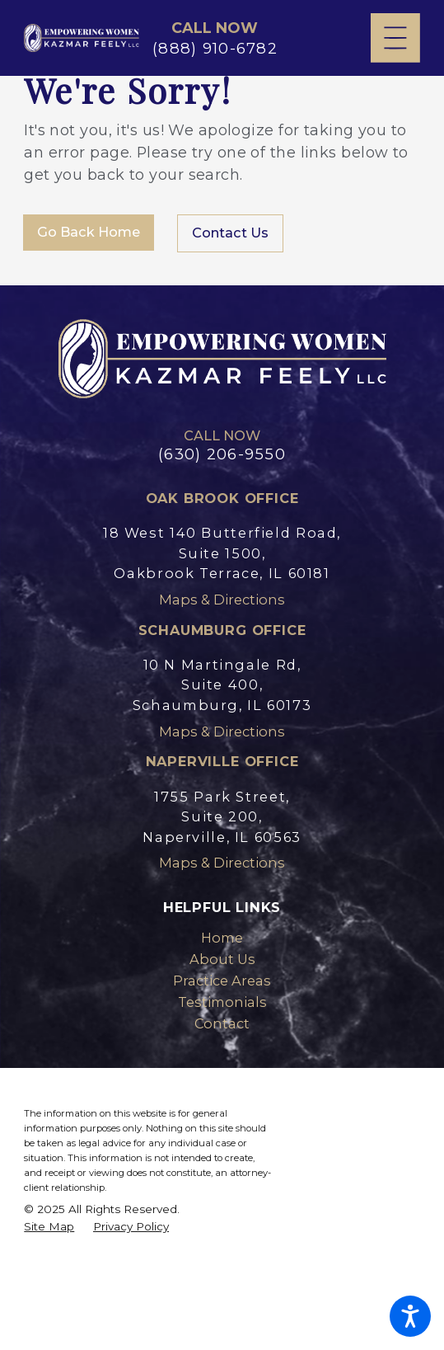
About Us (222, 959)
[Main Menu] (395, 38)
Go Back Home (88, 231)
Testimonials (222, 1002)
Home (222, 937)
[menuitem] (221, 937)
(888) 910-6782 (215, 49)
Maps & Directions (222, 599)
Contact (222, 1023)
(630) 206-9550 (222, 454)
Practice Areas (222, 980)
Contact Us (230, 232)
